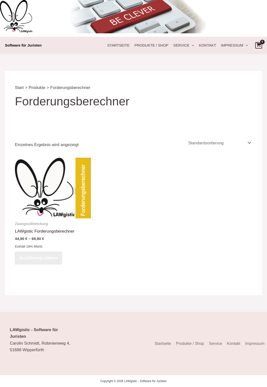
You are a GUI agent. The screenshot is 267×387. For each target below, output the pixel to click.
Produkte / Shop (151, 45)
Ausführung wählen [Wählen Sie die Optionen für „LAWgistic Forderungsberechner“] (38, 258)
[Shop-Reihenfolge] (219, 142)
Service (183, 45)
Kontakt (207, 45)
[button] (191, 45)
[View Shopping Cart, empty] (258, 45)
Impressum (234, 45)
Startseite (118, 45)
